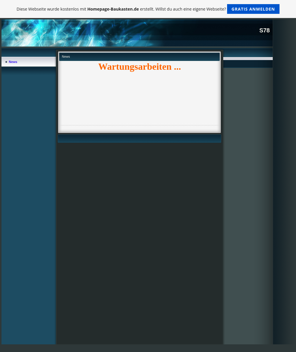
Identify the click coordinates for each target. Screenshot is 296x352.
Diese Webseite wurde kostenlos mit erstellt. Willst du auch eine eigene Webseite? (148, 9)
